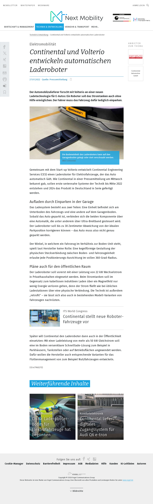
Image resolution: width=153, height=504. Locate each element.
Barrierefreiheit (52, 463)
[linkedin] (5, 66)
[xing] (5, 59)
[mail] (5, 73)
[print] (5, 79)
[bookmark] (71, 79)
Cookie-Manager (14, 463)
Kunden (113, 463)
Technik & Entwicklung (49, 27)
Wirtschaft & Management (19, 27)
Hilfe (104, 463)
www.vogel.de (128, 480)
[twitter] (5, 53)
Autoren (141, 463)
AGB (80, 463)
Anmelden (139, 5)
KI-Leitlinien (128, 463)
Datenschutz (33, 463)
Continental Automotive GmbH (135, 73)
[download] (5, 86)
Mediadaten (92, 463)
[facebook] (5, 46)
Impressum (69, 463)
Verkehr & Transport (77, 27)
